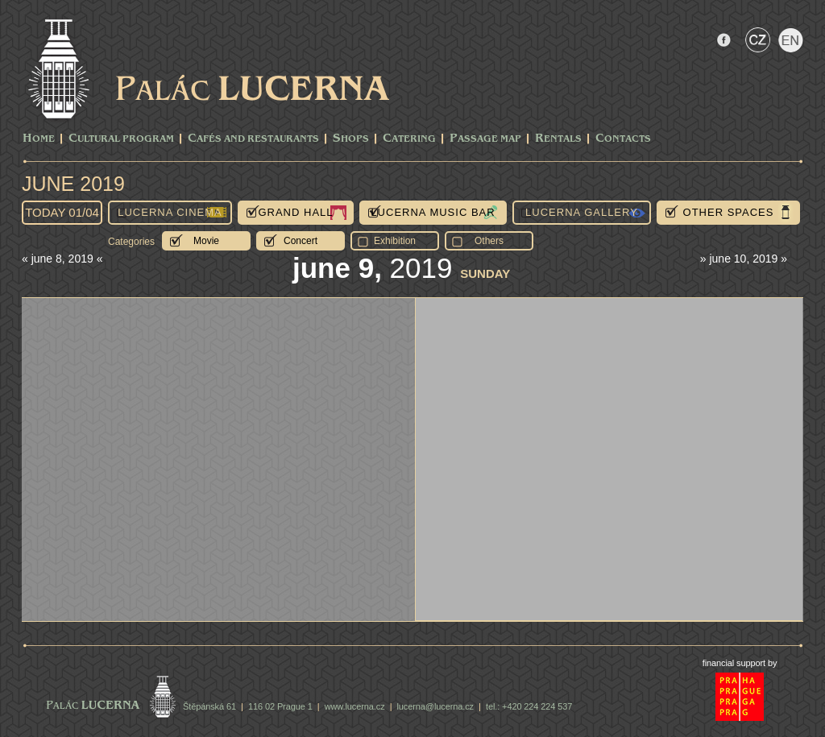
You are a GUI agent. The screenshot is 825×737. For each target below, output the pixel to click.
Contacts (623, 139)
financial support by (740, 663)
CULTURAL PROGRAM (121, 139)
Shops (351, 139)
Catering (409, 139)
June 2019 (73, 183)
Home (39, 139)
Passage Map (485, 139)
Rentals (558, 139)
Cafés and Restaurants (253, 139)
